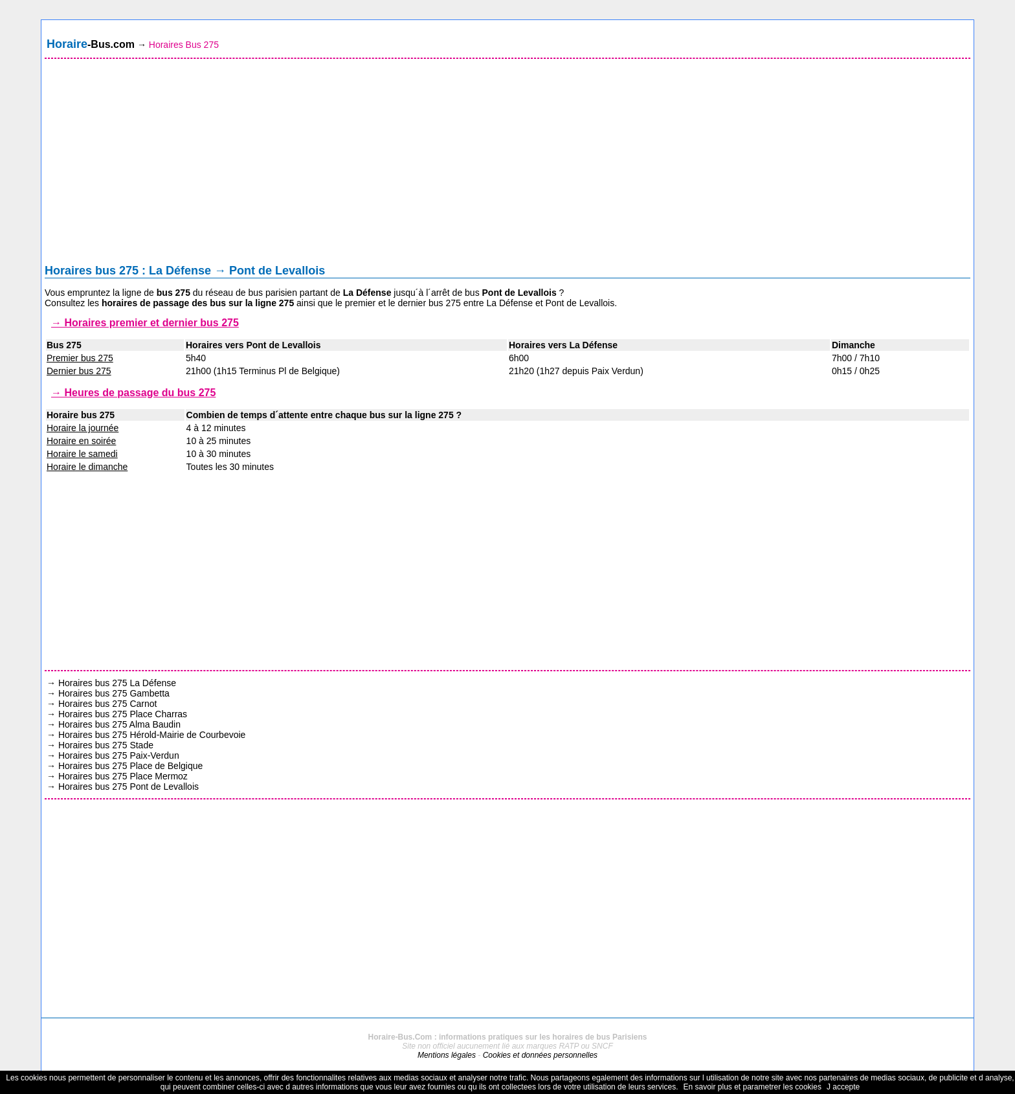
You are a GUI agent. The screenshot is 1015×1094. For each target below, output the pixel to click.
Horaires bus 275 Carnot (107, 703)
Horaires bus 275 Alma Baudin (119, 724)
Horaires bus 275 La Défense (117, 683)
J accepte (843, 1086)
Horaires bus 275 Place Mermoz (123, 776)
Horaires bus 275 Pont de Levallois (128, 786)
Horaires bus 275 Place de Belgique (130, 766)
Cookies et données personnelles (540, 1055)
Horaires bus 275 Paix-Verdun (118, 755)
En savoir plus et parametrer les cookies (752, 1086)
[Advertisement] (507, 164)
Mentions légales (447, 1055)
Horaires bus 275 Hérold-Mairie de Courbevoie (151, 735)
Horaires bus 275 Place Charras (122, 714)
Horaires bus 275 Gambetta (114, 693)
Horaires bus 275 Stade (105, 745)
